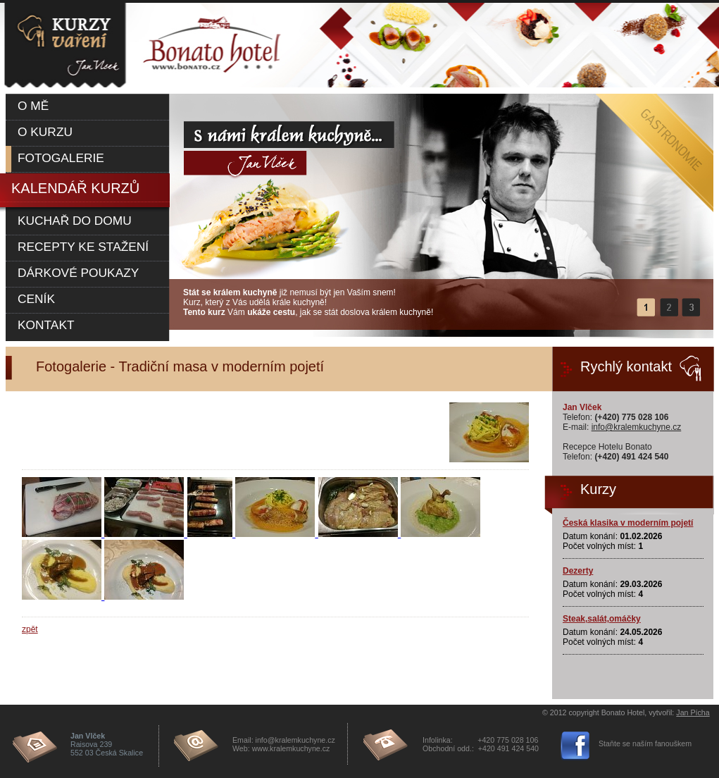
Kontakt (46, 325)
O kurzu (45, 132)
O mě (33, 106)
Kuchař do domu (75, 221)
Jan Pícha (692, 712)
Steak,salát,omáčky (602, 619)
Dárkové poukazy (78, 273)
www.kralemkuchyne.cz (291, 748)
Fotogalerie (61, 158)
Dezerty (578, 571)
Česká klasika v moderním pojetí (628, 523)
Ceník (36, 299)
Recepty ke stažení (83, 247)
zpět (30, 629)
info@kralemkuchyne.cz (637, 427)
